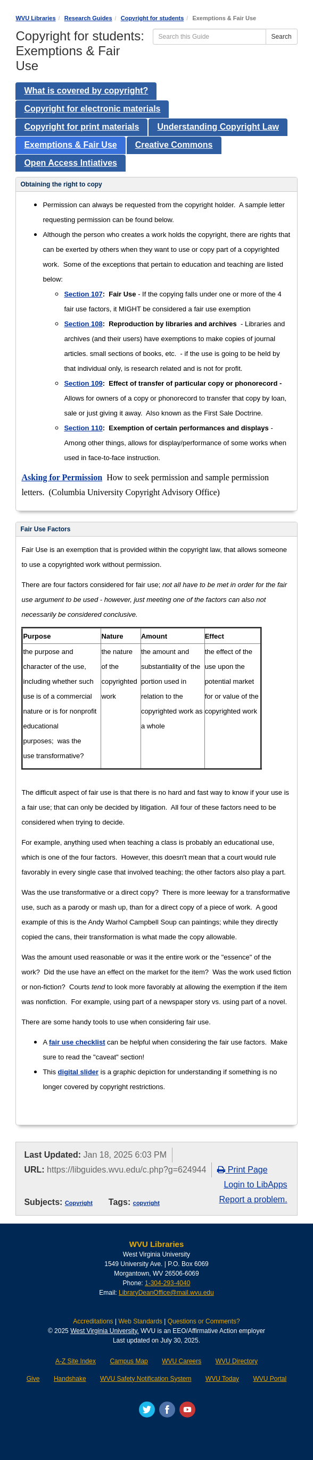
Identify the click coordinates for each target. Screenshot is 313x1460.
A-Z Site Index (75, 1361)
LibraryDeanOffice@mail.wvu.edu (166, 1292)
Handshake (70, 1378)
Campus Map (128, 1361)
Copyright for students (152, 18)
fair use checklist (77, 1042)
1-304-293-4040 (167, 1283)
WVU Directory (237, 1361)
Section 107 (83, 294)
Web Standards (140, 1321)
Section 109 (83, 383)
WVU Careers (181, 1361)
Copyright (79, 1203)
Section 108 (83, 324)
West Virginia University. (104, 1331)
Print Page (242, 1169)
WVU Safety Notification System (145, 1378)
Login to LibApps (255, 1184)
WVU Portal (270, 1378)
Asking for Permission (61, 477)
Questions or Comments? (204, 1321)
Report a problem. (253, 1199)
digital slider (78, 1072)
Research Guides (88, 18)
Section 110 (83, 428)
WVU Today (222, 1378)
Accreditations (93, 1321)
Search (281, 36)
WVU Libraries (35, 18)
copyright (146, 1203)
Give (33, 1378)
